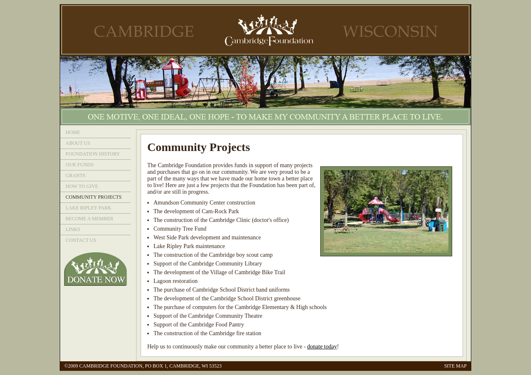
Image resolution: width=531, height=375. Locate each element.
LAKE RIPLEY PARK (88, 208)
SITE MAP (455, 366)
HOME (73, 132)
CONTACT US (81, 240)
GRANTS (75, 175)
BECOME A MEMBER (89, 219)
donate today (322, 346)
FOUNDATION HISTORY (93, 154)
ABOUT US (78, 143)
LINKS (73, 229)
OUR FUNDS (80, 165)
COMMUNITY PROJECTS (94, 197)
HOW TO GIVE (82, 186)
